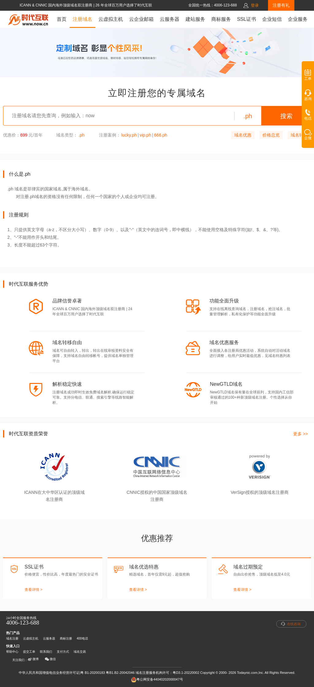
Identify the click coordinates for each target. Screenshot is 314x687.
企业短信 (272, 19)
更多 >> (300, 433)
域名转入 (299, 135)
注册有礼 (281, 5)
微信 (50, 659)
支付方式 (63, 651)
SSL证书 (246, 19)
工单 (308, 77)
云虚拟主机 (110, 19)
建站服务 (195, 19)
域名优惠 (242, 135)
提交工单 (29, 651)
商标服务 (221, 19)
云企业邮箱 (141, 19)
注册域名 (82, 19)
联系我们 (46, 651)
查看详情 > (33, 590)
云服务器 (169, 19)
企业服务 (298, 19)
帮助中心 (12, 651)
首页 (62, 19)
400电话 (82, 638)
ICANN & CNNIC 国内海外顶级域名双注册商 (57, 5)
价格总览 (271, 135)
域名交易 (80, 651)
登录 (255, 5)
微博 (33, 659)
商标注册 (66, 638)
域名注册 (12, 638)
